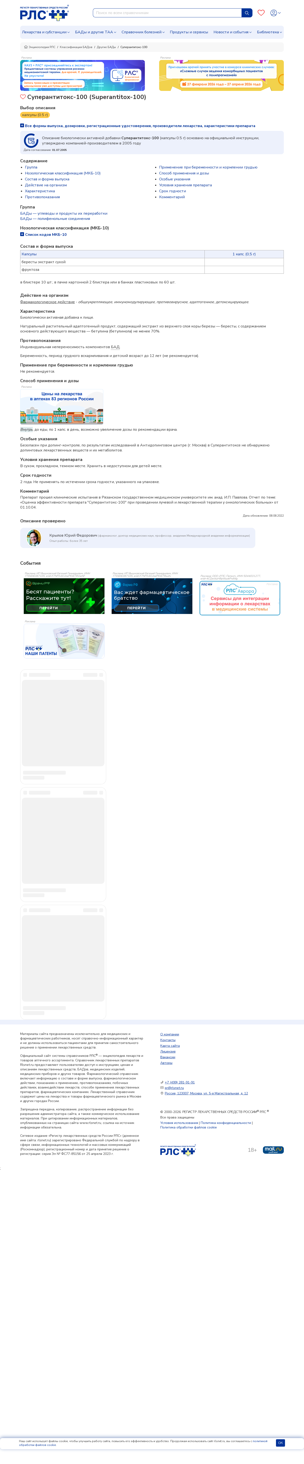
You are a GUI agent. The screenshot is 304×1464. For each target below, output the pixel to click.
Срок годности (172, 191)
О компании (169, 1037)
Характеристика (40, 191)
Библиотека (268, 32)
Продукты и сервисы (189, 32)
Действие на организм (46, 185)
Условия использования (179, 1125)
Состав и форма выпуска (47, 179)
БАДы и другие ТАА (94, 32)
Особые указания (174, 179)
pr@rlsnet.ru (174, 1090)
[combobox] (167, 12)
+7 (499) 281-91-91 (180, 1085)
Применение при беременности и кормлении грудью (208, 167)
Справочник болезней (142, 32)
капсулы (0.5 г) (35, 115)
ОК (280, 1443)
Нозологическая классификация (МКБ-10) (63, 173)
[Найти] (247, 12)
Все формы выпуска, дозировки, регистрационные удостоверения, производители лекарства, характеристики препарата (137, 126)
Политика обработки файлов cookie (188, 1130)
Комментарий (172, 197)
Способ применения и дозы (184, 173)
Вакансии (167, 1060)
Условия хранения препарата (185, 185)
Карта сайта (170, 1048)
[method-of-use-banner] (82, 75)
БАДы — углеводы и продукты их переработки (63, 213)
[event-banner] (240, 598)
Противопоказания (42, 197)
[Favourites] (261, 13)
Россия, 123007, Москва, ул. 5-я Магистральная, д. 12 (206, 1096)
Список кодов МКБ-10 (43, 234)
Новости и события (231, 32)
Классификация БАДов (76, 47)
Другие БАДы (106, 47)
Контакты (168, 1043)
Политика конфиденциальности (226, 1125)
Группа (31, 167)
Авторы (166, 1065)
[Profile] (275, 13)
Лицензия (168, 1054)
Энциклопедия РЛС (39, 47)
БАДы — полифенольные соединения (55, 218)
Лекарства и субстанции (44, 32)
